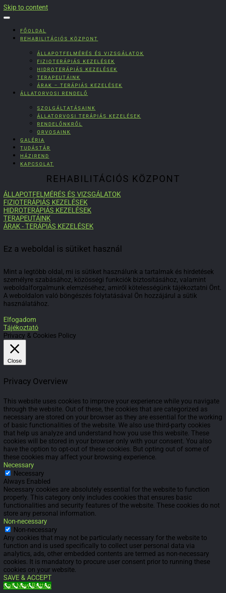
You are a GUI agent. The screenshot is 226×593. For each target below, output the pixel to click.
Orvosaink (54, 132)
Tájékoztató (20, 328)
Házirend (34, 156)
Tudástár (35, 148)
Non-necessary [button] (25, 521)
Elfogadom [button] (19, 320)
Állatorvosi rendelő (54, 93)
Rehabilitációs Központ (59, 39)
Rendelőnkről (59, 124)
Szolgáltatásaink (66, 108)
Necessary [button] (18, 465)
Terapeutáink (58, 77)
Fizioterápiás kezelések (76, 61)
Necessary (28, 473)
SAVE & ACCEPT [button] (27, 578)
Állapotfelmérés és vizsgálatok (90, 53)
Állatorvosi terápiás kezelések (89, 116)
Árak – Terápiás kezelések (79, 85)
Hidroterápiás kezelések (77, 69)
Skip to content (25, 7)
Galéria (32, 140)
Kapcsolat (37, 164)
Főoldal (33, 31)
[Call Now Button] (27, 586)
